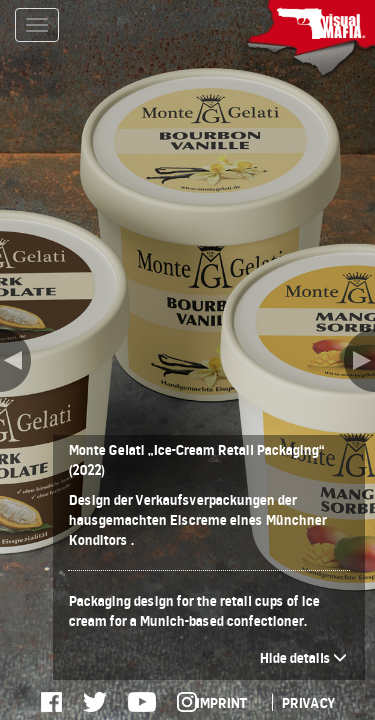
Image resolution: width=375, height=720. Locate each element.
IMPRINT (221, 702)
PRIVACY (308, 702)
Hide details (303, 657)
